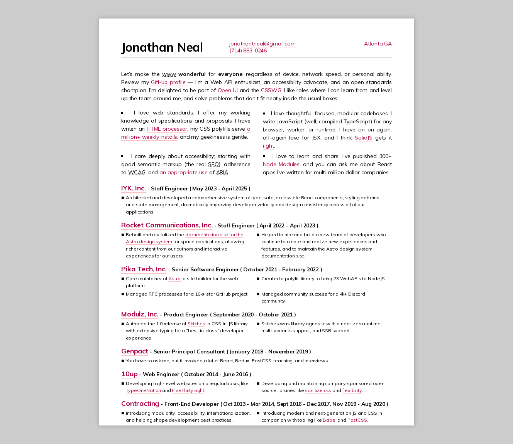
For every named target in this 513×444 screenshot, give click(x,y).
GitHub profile (168, 82)
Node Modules (281, 164)
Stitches (196, 323)
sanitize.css (318, 390)
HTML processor (167, 128)
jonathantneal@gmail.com (262, 43)
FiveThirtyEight (188, 390)
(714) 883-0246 (248, 50)
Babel (329, 420)
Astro (174, 278)
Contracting (140, 403)
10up (129, 373)
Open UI (228, 90)
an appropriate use (183, 172)
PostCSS (357, 420)
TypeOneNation (143, 390)
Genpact (134, 350)
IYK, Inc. (133, 187)
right (268, 145)
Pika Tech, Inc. (144, 268)
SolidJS (363, 137)
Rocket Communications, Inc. (167, 224)
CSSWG (271, 90)
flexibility (352, 390)
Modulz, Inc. (139, 313)
